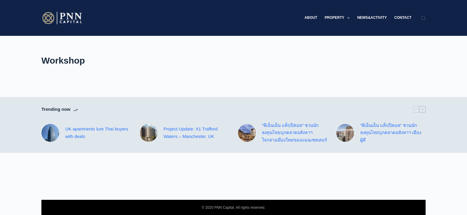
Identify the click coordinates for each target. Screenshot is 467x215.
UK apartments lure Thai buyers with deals (96, 132)
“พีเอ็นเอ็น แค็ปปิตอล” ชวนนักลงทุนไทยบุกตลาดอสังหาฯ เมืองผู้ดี (390, 133)
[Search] (423, 18)
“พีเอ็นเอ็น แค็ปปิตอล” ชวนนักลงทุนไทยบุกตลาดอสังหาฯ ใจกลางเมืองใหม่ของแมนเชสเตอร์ (294, 133)
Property (338, 18)
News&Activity (372, 18)
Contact (403, 18)
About (310, 18)
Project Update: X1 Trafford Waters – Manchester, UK (191, 132)
